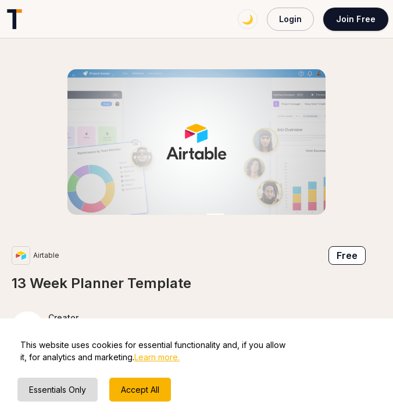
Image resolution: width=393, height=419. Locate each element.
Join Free (356, 19)
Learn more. (157, 357)
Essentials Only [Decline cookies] (57, 390)
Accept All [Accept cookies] (140, 390)
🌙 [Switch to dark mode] (247, 19)
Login (290, 19)
